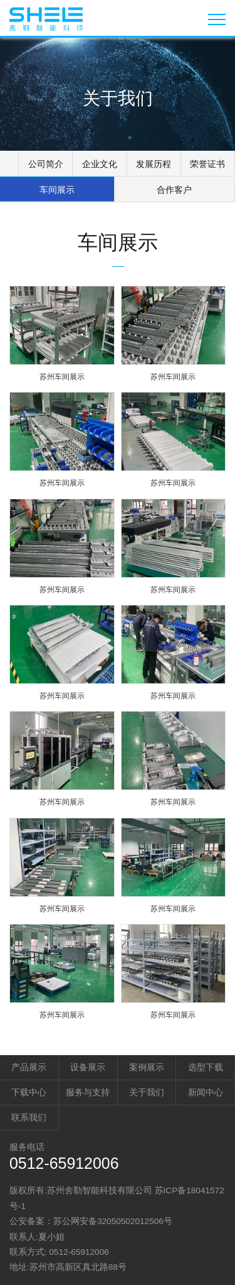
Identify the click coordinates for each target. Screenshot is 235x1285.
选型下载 (205, 1067)
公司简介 (45, 164)
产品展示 (28, 1067)
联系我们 (28, 1117)
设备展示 (87, 1067)
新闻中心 (205, 1092)
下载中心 (28, 1092)
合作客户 (174, 190)
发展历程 (153, 164)
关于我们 (146, 1092)
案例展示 (146, 1067)
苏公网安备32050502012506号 (112, 1221)
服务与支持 (88, 1092)
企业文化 (99, 164)
